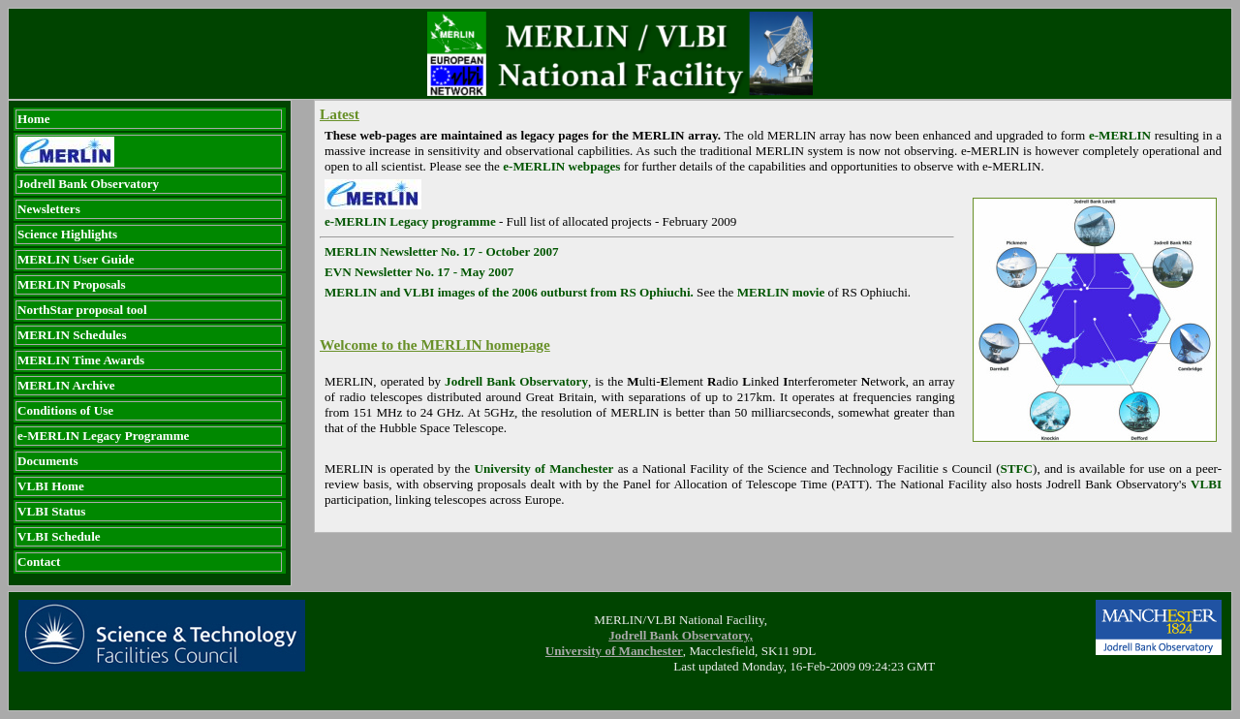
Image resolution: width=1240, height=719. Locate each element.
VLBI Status (51, 511)
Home (33, 118)
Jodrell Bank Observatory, (680, 635)
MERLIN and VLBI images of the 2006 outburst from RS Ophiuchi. (509, 292)
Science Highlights (67, 234)
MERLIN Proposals (71, 284)
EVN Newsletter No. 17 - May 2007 (419, 272)
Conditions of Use (65, 410)
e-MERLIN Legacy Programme (103, 435)
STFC (1017, 468)
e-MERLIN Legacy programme (410, 221)
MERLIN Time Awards (80, 360)
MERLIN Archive (66, 385)
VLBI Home (50, 486)
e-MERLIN (1120, 135)
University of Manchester (543, 468)
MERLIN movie (781, 292)
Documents (47, 460)
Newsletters (48, 209)
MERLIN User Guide (76, 259)
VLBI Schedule (59, 536)
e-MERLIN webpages (561, 166)
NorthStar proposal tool (82, 309)
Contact (38, 561)
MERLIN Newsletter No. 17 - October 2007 (442, 251)
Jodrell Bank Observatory (88, 183)
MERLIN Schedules (72, 335)
